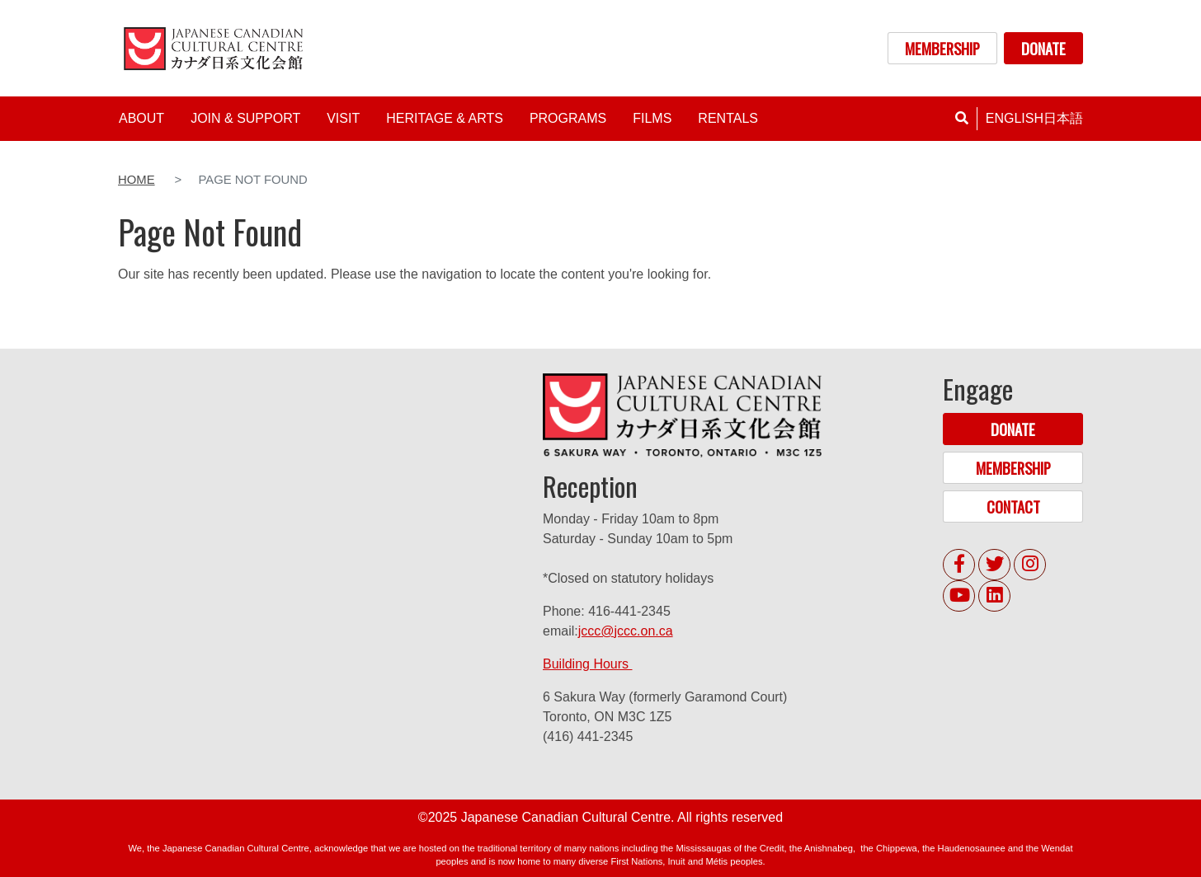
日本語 (1063, 118)
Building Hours (588, 664)
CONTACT (1013, 506)
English (1014, 118)
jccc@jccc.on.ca (625, 631)
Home (136, 179)
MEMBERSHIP (942, 48)
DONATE (1043, 48)
